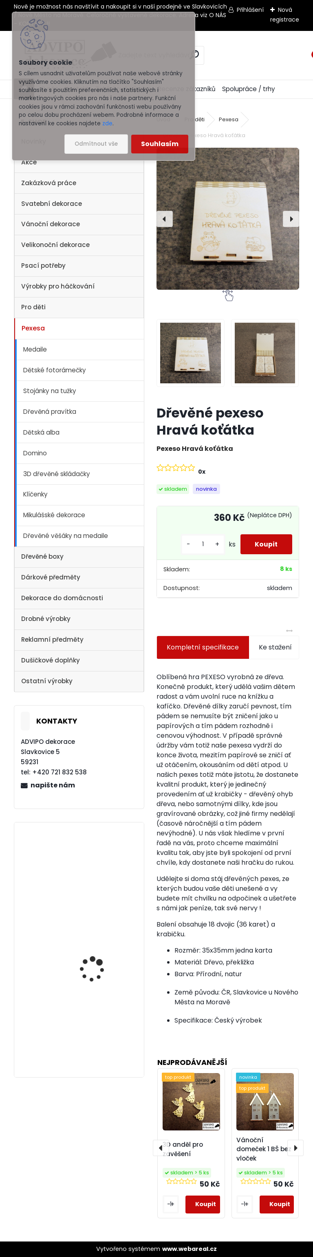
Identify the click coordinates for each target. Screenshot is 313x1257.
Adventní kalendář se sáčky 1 (98, 961)
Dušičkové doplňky (50, 660)
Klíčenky (35, 494)
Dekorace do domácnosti (62, 598)
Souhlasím (160, 144)
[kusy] (199, 544)
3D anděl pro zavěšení (183, 1149)
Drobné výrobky (46, 618)
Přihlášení (250, 10)
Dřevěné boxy (42, 556)
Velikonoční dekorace (55, 244)
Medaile (35, 349)
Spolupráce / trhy (248, 89)
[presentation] (164, 219)
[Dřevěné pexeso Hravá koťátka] (227, 219)
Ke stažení (275, 647)
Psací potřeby (43, 265)
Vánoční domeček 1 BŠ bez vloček (263, 1149)
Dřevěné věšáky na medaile (65, 535)
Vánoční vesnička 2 (95, 858)
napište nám (53, 785)
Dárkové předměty (50, 577)
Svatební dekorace (51, 203)
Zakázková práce (48, 183)
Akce (29, 162)
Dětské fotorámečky (54, 370)
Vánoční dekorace (50, 224)
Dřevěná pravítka (49, 411)
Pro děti (33, 307)
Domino (35, 453)
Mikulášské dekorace (54, 515)
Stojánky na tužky (49, 391)
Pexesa (33, 328)
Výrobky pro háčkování (58, 286)
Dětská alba (41, 432)
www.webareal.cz (189, 1249)
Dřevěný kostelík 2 (93, 1019)
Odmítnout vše (96, 144)
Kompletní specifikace (203, 647)
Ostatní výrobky (47, 681)
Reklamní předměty (52, 639)
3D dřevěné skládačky (56, 474)
